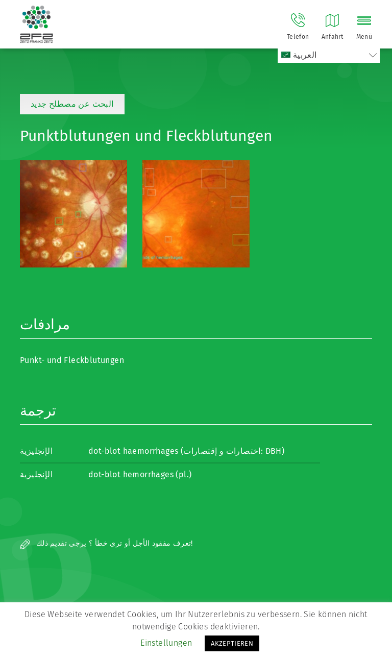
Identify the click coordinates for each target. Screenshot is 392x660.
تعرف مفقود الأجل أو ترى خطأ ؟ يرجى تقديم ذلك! (106, 543)
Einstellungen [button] (166, 643)
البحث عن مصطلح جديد (72, 104)
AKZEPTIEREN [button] (232, 643)
